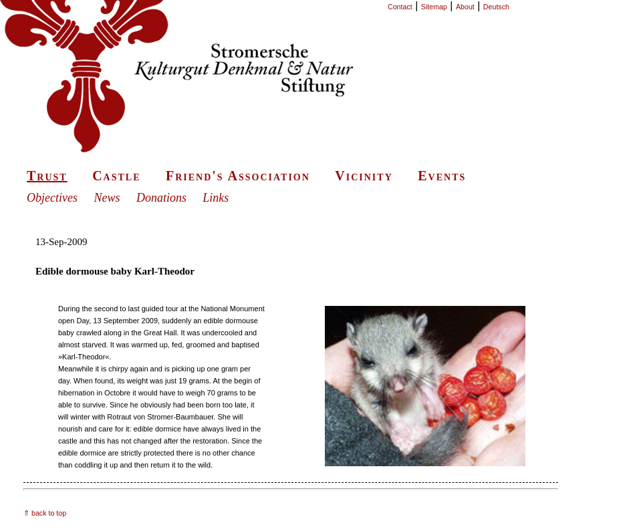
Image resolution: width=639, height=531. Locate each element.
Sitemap (434, 7)
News (107, 197)
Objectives (52, 197)
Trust (47, 175)
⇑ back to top (44, 513)
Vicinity (363, 175)
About (465, 7)
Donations (161, 197)
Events (442, 175)
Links (216, 197)
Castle (116, 175)
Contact (400, 7)
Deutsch (496, 7)
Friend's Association (238, 175)
